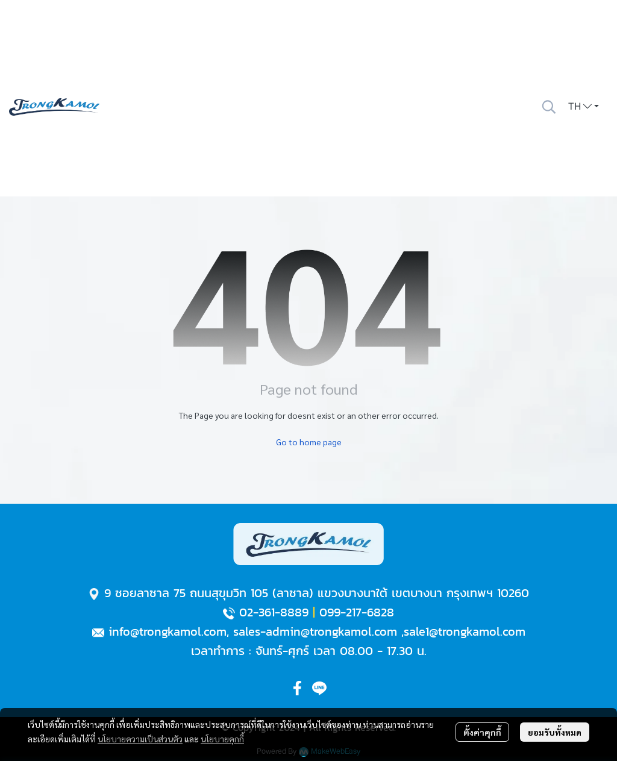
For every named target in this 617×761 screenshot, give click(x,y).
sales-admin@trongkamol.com (315, 631)
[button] (549, 106)
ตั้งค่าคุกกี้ (482, 732)
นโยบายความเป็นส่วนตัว (140, 738)
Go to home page (309, 441)
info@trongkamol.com (167, 631)
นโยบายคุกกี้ (222, 738)
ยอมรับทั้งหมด (554, 732)
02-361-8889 (273, 612)
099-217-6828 (356, 612)
